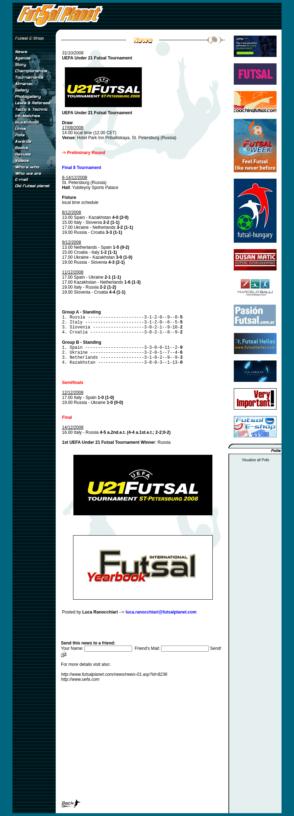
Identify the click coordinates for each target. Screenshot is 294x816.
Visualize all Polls (255, 460)
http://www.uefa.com (80, 679)
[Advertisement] (33, 309)
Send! (215, 648)
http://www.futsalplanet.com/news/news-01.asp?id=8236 (114, 674)
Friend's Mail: (172, 648)
